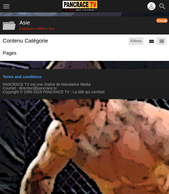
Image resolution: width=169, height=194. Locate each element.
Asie (52, 28)
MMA (41, 28)
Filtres (136, 41)
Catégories (27, 28)
